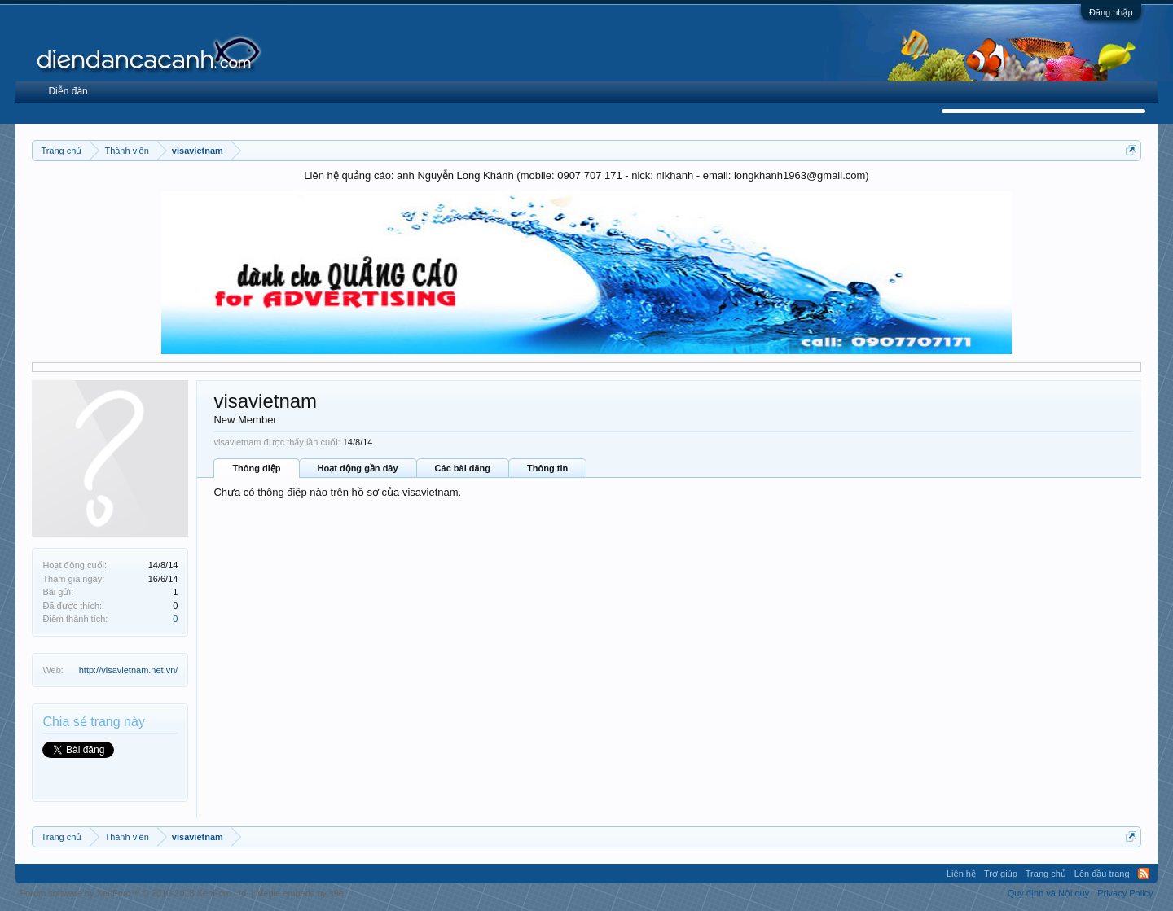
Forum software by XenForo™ (134, 893)
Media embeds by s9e (300, 893)
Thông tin (547, 468)
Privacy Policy (1125, 893)
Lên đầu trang (1102, 873)
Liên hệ (961, 873)
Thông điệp (256, 468)
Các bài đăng (462, 468)
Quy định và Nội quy (1049, 893)
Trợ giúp (1000, 873)
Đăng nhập (1111, 12)
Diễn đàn (67, 91)
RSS (1143, 873)
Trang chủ (1046, 873)
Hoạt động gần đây (358, 468)
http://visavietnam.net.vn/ (128, 670)
